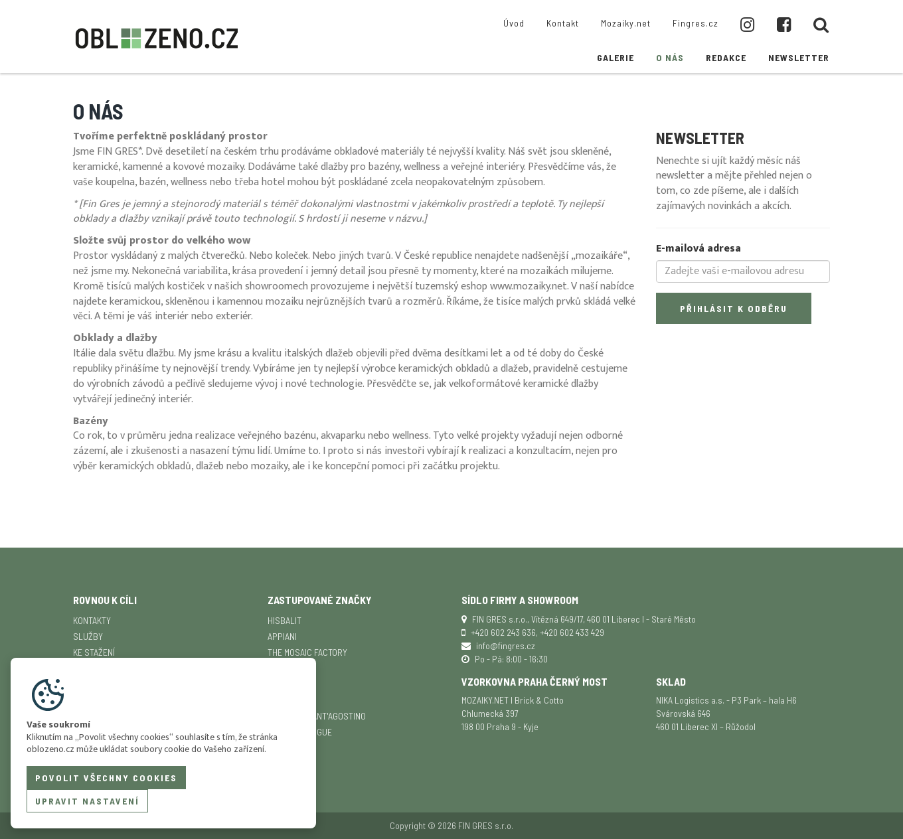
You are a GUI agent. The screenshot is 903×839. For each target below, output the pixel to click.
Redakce (726, 57)
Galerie (615, 57)
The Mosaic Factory (307, 652)
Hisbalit (284, 620)
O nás (670, 57)
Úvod (514, 23)
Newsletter (798, 57)
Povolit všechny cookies (106, 777)
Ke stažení (94, 652)
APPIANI (282, 636)
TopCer (282, 747)
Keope (280, 668)
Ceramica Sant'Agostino (317, 716)
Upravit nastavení (87, 800)
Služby (88, 636)
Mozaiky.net (626, 23)
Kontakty (92, 620)
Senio (279, 700)
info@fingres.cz (505, 645)
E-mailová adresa (698, 249)
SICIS (277, 684)
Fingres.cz (695, 23)
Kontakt (562, 23)
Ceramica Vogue (300, 731)
